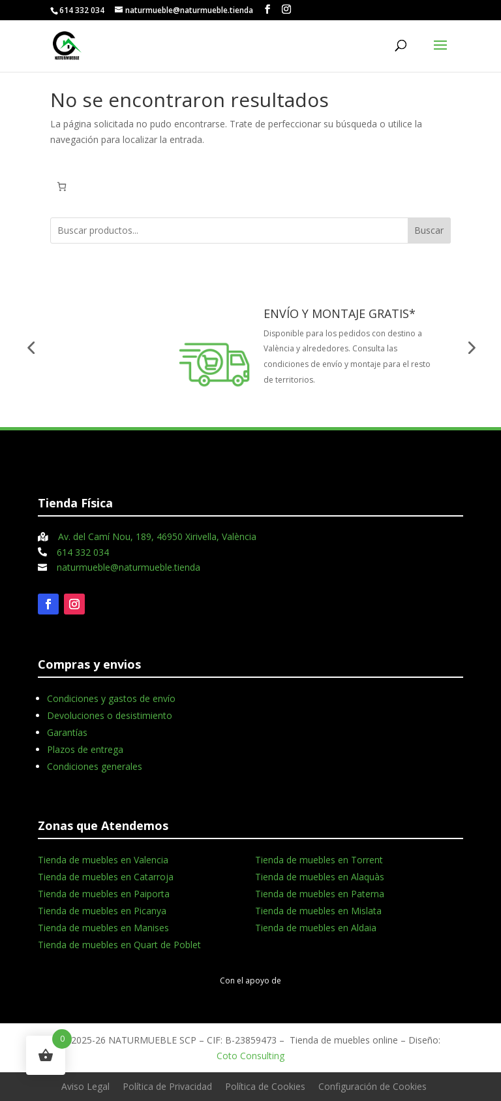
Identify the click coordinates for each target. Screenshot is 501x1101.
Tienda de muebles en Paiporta (104, 893)
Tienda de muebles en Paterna (319, 893)
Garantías (67, 732)
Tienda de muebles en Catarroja (106, 876)
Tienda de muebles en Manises (103, 927)
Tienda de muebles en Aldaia (315, 927)
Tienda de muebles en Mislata (318, 910)
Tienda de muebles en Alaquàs (319, 876)
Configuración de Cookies (372, 1086)
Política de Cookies (265, 1086)
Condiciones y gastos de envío (111, 698)
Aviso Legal (85, 1086)
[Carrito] (61, 186)
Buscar (429, 230)
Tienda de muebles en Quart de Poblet (119, 944)
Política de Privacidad (167, 1086)
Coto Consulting (250, 1055)
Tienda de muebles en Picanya (102, 910)
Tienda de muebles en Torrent (319, 860)
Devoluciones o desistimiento (109, 715)
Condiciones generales (94, 766)
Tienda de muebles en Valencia (103, 860)
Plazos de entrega (85, 749)
